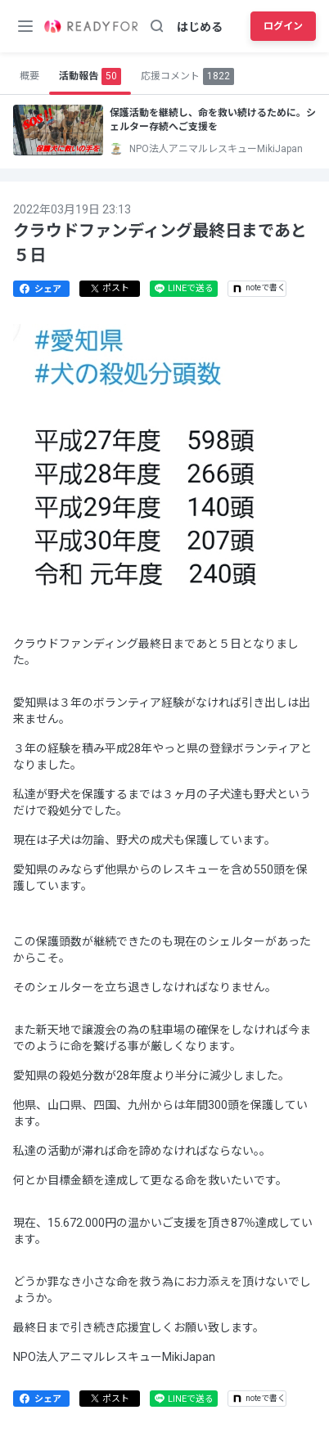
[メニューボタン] (25, 26)
